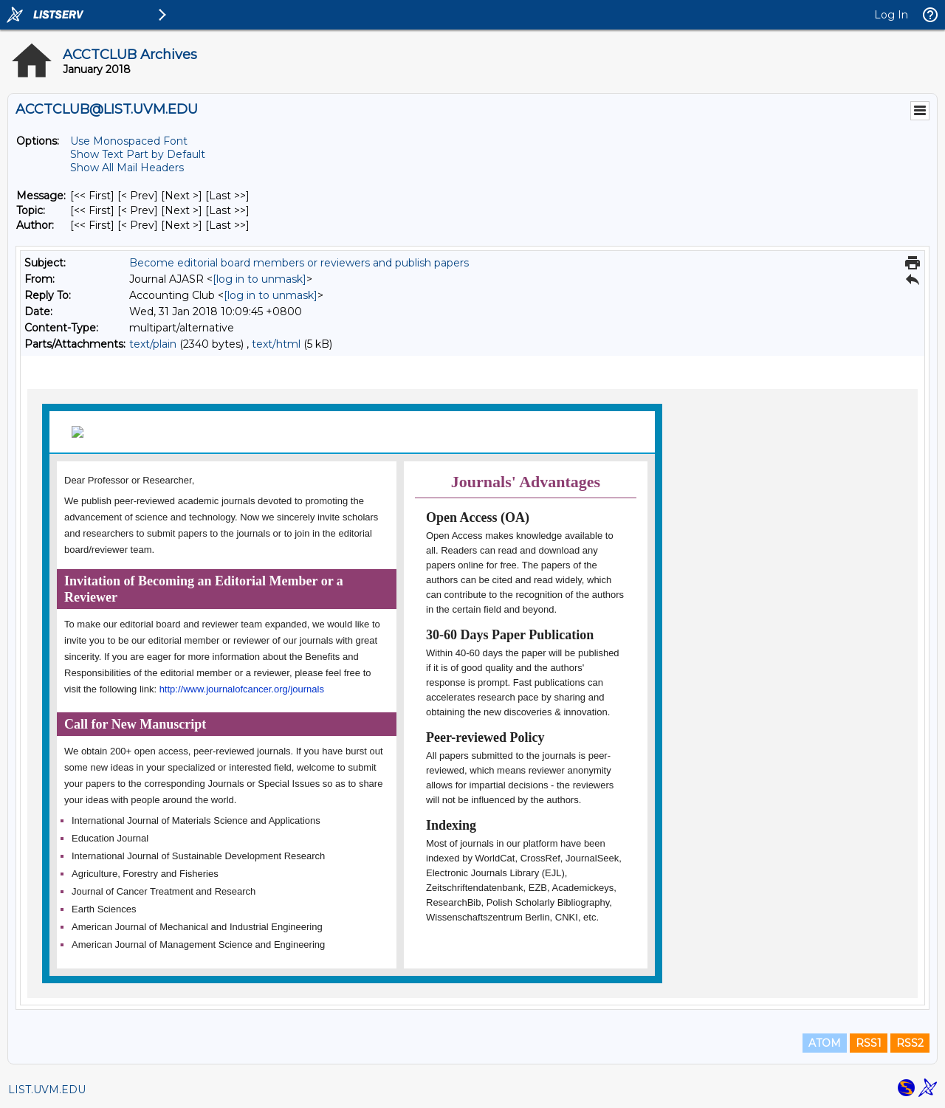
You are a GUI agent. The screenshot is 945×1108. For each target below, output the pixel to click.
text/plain (152, 344)
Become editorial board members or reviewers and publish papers (299, 262)
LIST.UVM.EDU (47, 1089)
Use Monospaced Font (129, 141)
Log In (891, 14)
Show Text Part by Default (137, 154)
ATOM (824, 1043)
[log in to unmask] (259, 279)
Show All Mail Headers (127, 167)
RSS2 (910, 1043)
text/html (276, 344)
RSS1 (869, 1043)
